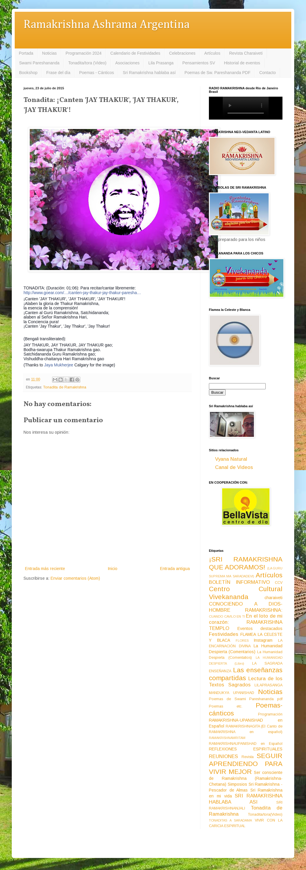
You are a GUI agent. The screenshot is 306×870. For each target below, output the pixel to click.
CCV (278, 583)
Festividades (223, 634)
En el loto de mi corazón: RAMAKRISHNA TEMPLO (245, 622)
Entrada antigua (175, 568)
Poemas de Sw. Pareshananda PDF (217, 72)
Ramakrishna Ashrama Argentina (106, 25)
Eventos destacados (260, 628)
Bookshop (28, 72)
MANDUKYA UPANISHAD (231, 693)
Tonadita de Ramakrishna (64, 387)
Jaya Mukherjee (58, 365)
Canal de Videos (234, 467)
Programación (270, 714)
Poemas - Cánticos (96, 72)
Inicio (112, 568)
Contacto (267, 72)
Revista (248, 757)
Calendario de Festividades (135, 53)
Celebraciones (182, 53)
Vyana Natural (231, 459)
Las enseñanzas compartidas (245, 674)
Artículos (212, 53)
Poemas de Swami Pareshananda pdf (245, 699)
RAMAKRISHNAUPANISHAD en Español (245, 744)
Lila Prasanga (161, 63)
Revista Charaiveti (246, 53)
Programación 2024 (84, 53)
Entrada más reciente (45, 568)
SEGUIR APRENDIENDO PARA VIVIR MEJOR (245, 763)
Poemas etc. (225, 706)
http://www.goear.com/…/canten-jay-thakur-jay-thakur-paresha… (82, 292)
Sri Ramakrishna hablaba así (149, 72)
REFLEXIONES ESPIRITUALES (245, 749)
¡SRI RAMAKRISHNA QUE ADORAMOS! (245, 563)
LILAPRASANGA (268, 685)
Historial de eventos (242, 63)
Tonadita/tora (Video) (87, 63)
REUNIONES (223, 756)
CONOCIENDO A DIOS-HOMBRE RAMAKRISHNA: (245, 607)
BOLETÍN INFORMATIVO (239, 582)
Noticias (49, 53)
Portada (26, 53)
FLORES (242, 640)
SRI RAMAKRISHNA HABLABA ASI (245, 799)
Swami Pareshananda (39, 63)
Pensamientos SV (198, 63)
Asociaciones (127, 63)
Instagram (263, 640)
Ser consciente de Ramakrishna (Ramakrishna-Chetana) (245, 778)
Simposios (237, 784)
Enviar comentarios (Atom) (75, 578)
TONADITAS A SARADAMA (230, 820)
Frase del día (58, 72)
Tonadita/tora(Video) (265, 814)
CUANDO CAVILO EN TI (227, 616)
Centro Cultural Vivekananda (245, 593)
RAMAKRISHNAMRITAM (227, 738)
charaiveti (273, 597)
